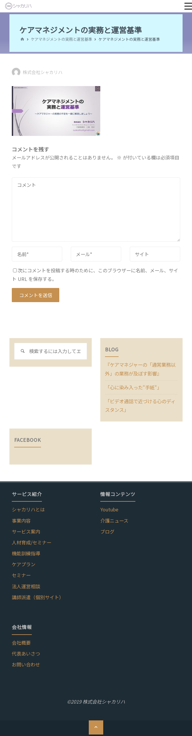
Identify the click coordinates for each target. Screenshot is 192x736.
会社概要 (21, 641)
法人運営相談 (26, 585)
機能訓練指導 (26, 552)
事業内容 (21, 519)
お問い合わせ (26, 663)
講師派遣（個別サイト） (38, 596)
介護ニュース (114, 519)
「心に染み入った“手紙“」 (133, 386)
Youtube (109, 508)
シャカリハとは (28, 508)
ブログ (107, 530)
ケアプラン (23, 563)
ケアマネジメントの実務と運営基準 (61, 39)
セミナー (21, 574)
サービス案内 (26, 530)
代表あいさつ (26, 652)
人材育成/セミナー (31, 541)
